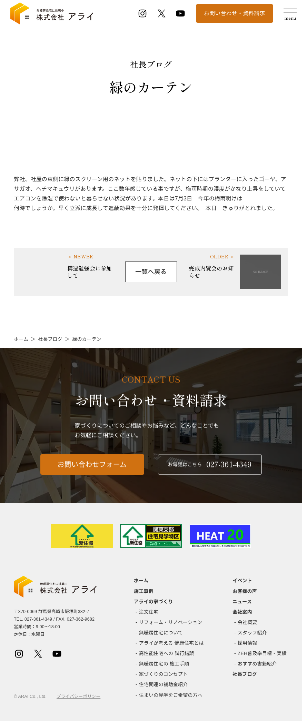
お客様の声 (244, 591)
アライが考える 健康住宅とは (171, 643)
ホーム (21, 339)
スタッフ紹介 (252, 632)
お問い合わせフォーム (92, 471)
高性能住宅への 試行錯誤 (166, 653)
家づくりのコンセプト (163, 674)
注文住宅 (149, 612)
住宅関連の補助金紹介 (163, 684)
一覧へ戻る (151, 271)
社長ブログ (50, 339)
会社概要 (247, 622)
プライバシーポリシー (78, 696)
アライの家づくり (153, 601)
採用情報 (247, 643)
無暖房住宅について (161, 632)
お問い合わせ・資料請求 (234, 13)
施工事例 (144, 591)
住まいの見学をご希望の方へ (170, 695)
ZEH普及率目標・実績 (262, 653)
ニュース (242, 601)
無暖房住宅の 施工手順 (164, 663)
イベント (242, 580)
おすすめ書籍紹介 (257, 663)
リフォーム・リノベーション (170, 622)
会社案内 (242, 612)
